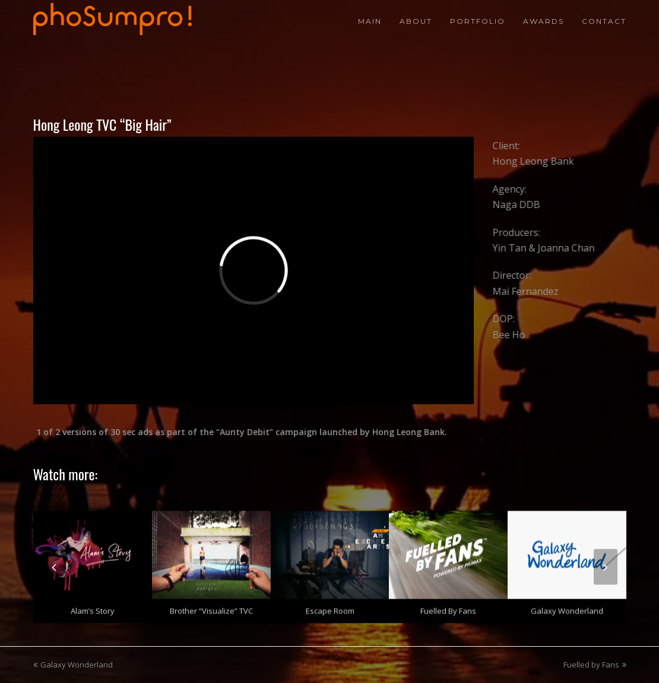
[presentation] (54, 564)
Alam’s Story (93, 608)
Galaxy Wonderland (567, 608)
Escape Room (330, 608)
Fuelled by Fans (448, 608)
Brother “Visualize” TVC (211, 608)
